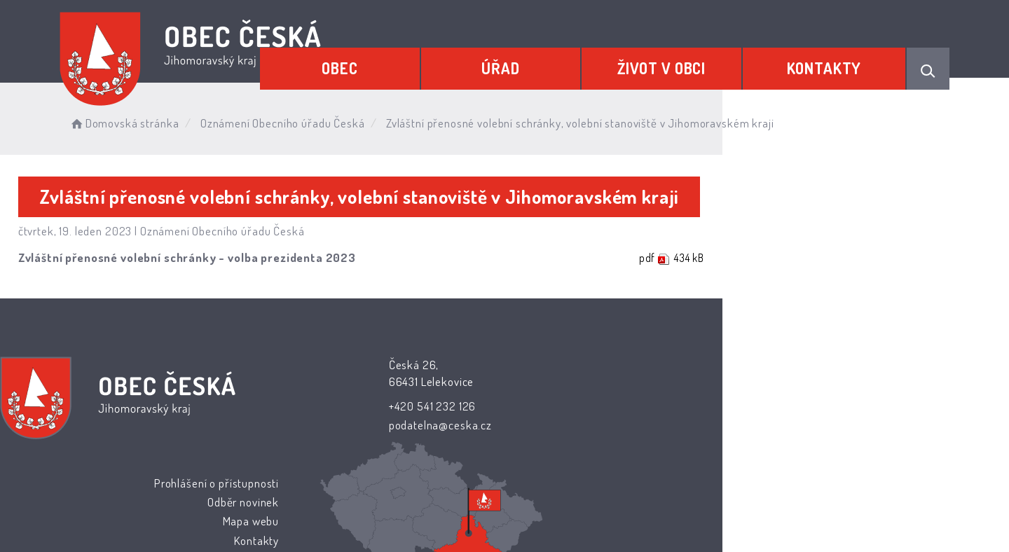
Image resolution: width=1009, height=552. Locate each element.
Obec (409, 61)
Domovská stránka (206, 118)
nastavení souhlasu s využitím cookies (761, 518)
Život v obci (691, 61)
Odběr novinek (610, 385)
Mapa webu (617, 404)
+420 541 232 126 (407, 406)
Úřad (550, 61)
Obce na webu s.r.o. (659, 500)
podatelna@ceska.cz (414, 425)
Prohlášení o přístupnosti (583, 366)
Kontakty (833, 61)
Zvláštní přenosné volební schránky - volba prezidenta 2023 (249, 258)
